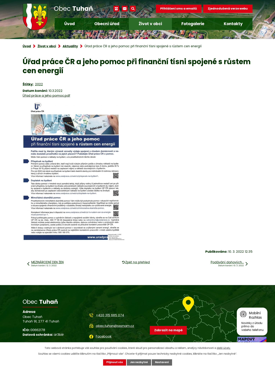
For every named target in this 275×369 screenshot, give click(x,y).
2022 (39, 84)
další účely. (224, 348)
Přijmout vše (113, 362)
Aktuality (70, 46)
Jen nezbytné (139, 362)
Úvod (69, 24)
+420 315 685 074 (110, 315)
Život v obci (150, 24)
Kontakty (233, 24)
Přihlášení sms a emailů (178, 8)
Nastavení (163, 362)
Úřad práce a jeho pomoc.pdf (46, 95)
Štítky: (28, 84)
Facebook (104, 336)
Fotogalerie (192, 24)
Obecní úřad (106, 24)
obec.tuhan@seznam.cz (115, 326)
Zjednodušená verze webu (228, 8)
